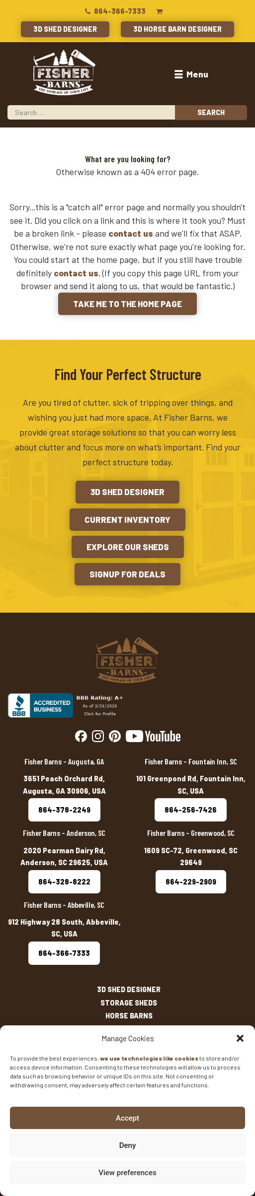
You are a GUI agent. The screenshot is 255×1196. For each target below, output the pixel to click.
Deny (127, 1145)
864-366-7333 (115, 11)
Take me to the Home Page (127, 304)
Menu (191, 73)
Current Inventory (127, 519)
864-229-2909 (191, 882)
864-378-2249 (64, 810)
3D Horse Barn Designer (177, 29)
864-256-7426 (191, 810)
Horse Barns (129, 1015)
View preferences (127, 1172)
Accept (127, 1118)
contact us (130, 233)
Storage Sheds (128, 1003)
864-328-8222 (64, 882)
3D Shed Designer (65, 29)
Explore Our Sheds (127, 547)
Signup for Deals (127, 574)
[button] (240, 1038)
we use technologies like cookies (149, 1058)
